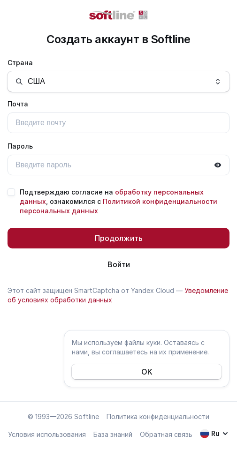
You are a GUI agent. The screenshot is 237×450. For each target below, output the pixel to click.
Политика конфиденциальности (158, 416)
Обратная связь (166, 434)
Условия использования (47, 434)
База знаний (112, 434)
